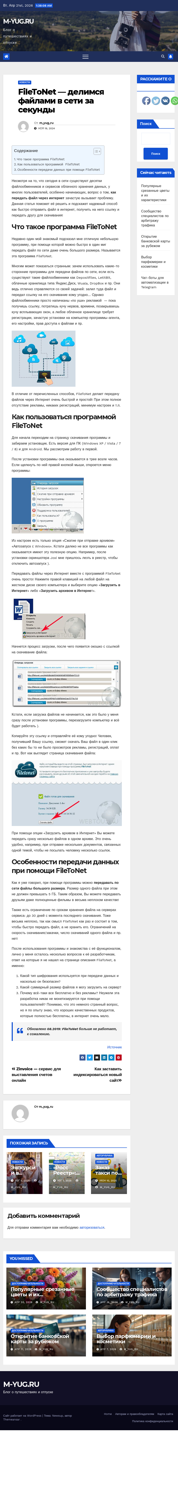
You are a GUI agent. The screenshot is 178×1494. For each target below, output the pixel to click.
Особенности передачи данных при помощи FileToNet (58, 170)
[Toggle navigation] (85, 56)
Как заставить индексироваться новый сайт (97, 1074)
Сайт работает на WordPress (22, 1415)
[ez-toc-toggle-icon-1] (95, 152)
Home (108, 1414)
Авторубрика (104, 1155)
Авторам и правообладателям (134, 1414)
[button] (163, 56)
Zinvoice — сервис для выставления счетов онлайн (36, 1074)
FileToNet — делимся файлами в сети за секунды (61, 101)
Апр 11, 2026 (23, 1349)
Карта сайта (165, 1414)
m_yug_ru (46, 123)
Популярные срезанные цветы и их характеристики (42, 1294)
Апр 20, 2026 (24, 1302)
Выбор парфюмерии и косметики (153, 262)
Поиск (146, 123)
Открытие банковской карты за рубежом (155, 241)
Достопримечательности (27, 1283)
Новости (24, 82)
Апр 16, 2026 (109, 1302)
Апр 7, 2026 (108, 1349)
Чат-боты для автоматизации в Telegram (155, 282)
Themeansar (11, 1419)
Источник (114, 1047)
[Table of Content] (97, 151)
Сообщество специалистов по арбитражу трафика (132, 1292)
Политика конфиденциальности (152, 1421)
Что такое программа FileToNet (40, 159)
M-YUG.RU (18, 21)
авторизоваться (92, 1227)
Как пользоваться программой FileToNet (48, 164)
